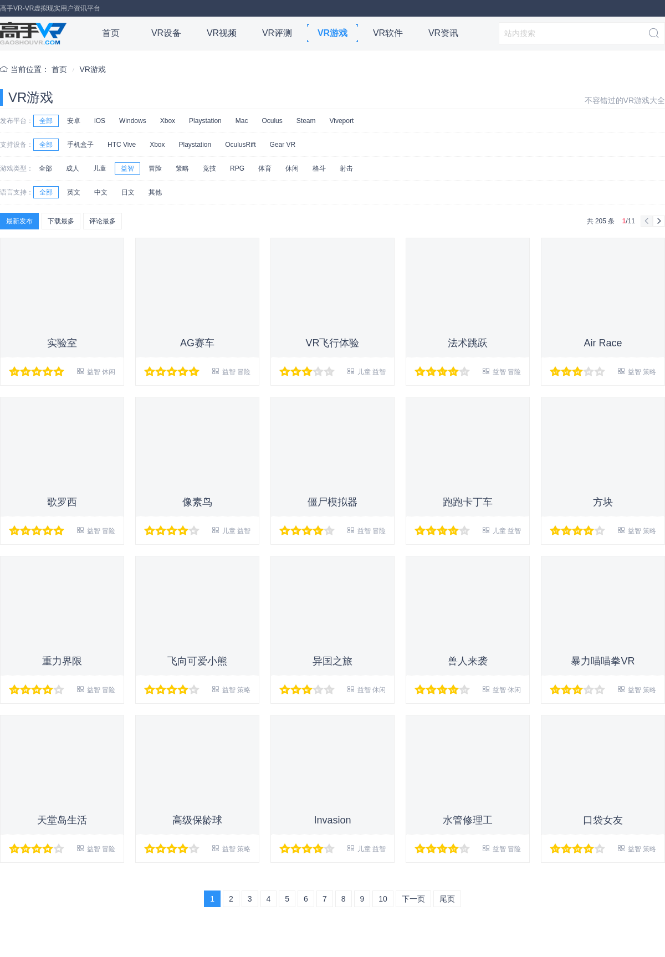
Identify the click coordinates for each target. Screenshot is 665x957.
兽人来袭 (468, 661)
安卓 (73, 121)
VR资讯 (443, 33)
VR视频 (222, 33)
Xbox (167, 121)
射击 (346, 168)
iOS (99, 121)
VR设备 (166, 33)
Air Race (603, 343)
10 (382, 898)
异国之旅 (332, 661)
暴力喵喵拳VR (603, 661)
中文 (101, 192)
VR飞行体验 (332, 343)
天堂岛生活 (62, 820)
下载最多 (61, 221)
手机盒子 (80, 145)
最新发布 (19, 221)
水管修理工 (468, 820)
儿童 (99, 168)
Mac (242, 121)
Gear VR (283, 145)
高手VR (33, 33)
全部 (46, 121)
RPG (237, 168)
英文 (73, 192)
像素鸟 (197, 502)
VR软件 (388, 33)
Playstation (205, 121)
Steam (306, 121)
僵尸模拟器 (332, 502)
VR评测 (277, 33)
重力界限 (62, 661)
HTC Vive (122, 145)
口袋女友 (603, 820)
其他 (155, 192)
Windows (132, 121)
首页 (111, 33)
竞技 (209, 168)
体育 (265, 168)
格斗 (319, 168)
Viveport (341, 121)
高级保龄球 (197, 820)
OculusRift (240, 145)
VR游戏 (332, 33)
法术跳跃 (468, 343)
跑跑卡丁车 (468, 502)
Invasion (332, 820)
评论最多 (102, 221)
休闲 (292, 168)
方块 (603, 502)
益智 (127, 168)
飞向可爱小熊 (197, 661)
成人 (72, 168)
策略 (182, 168)
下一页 (413, 898)
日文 (128, 192)
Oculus (272, 121)
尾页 (447, 898)
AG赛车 (197, 343)
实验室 (62, 343)
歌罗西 (62, 502)
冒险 (155, 168)
